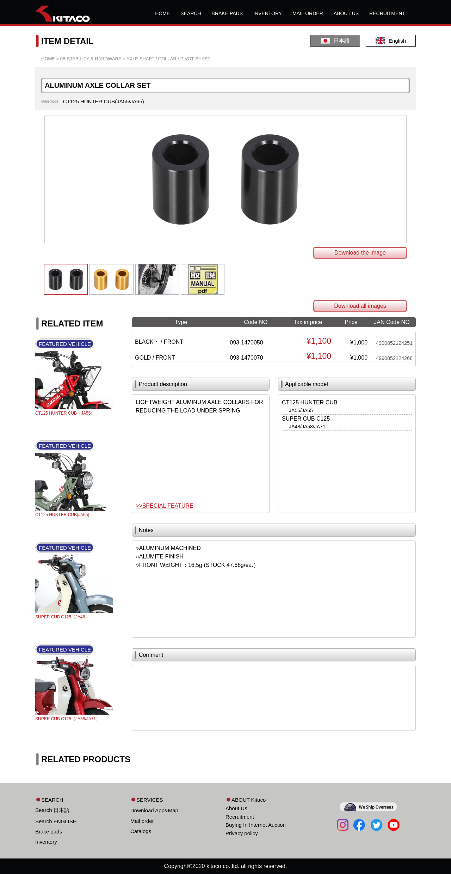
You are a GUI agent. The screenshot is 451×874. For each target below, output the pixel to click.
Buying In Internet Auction (256, 825)
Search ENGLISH (56, 821)
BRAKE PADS (227, 13)
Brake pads (48, 832)
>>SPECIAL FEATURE (164, 506)
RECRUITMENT (387, 13)
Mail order (142, 821)
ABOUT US (346, 13)
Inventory (46, 842)
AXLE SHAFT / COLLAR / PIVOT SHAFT (168, 58)
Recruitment (240, 817)
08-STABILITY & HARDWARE (91, 58)
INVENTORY (267, 13)
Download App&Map (154, 810)
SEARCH (190, 13)
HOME (162, 13)
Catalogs (140, 831)
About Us (236, 808)
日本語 (335, 40)
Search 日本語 (52, 810)
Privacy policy (242, 833)
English (391, 40)
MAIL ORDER (307, 13)
